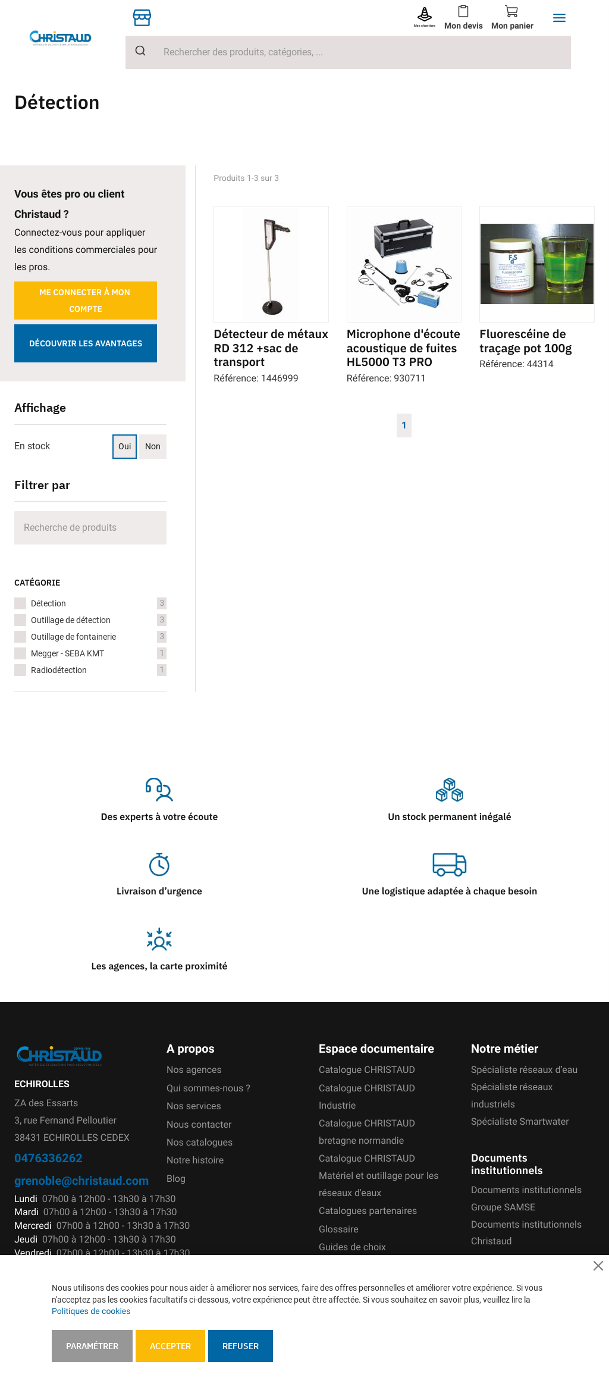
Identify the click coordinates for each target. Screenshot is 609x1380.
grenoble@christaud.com (81, 1180)
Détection (99, 603)
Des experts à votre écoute (159, 817)
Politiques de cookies (91, 1311)
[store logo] (70, 38)
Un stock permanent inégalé (449, 817)
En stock (32, 446)
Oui (124, 446)
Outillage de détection (99, 620)
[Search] (90, 528)
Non (153, 446)
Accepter (170, 1346)
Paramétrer (92, 1346)
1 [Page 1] (404, 424)
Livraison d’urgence (159, 891)
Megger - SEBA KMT (99, 653)
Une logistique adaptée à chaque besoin (450, 891)
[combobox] (348, 52)
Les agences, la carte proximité (160, 966)
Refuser (240, 1346)
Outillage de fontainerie (99, 637)
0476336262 (48, 1158)
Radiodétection (99, 670)
